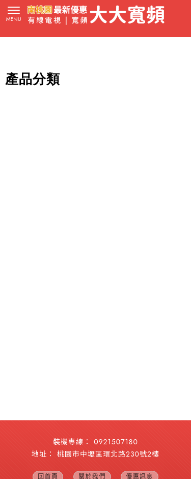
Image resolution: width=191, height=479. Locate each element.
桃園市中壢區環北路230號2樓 (108, 454)
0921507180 (116, 442)
